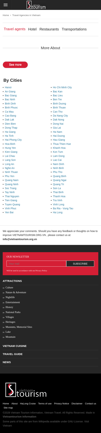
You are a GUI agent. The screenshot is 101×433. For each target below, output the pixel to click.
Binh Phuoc (12, 107)
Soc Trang (11, 188)
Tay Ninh (10, 192)
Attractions (12, 280)
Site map (8, 407)
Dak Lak (10, 119)
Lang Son (11, 160)
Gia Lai (57, 127)
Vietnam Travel (52, 412)
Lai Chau (10, 156)
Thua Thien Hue (62, 143)
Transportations (74, 29)
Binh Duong (60, 103)
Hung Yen (11, 147)
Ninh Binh (59, 168)
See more (15, 64)
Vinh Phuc (11, 208)
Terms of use (44, 403)
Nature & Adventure (16, 292)
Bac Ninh (11, 99)
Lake (8, 332)
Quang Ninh (12, 184)
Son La (57, 188)
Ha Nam (58, 131)
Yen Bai (10, 212)
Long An (10, 164)
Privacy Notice (61, 403)
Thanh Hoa (60, 196)
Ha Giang (11, 131)
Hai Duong (59, 135)
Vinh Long (59, 204)
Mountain (10, 337)
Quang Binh (60, 176)
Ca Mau (10, 111)
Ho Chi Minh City (63, 87)
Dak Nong (59, 119)
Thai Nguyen (13, 196)
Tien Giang (12, 200)
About (15, 403)
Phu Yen (10, 176)
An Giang (11, 91)
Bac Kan (58, 91)
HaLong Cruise (28, 403)
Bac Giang (11, 95)
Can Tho (58, 111)
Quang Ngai (60, 180)
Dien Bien (11, 123)
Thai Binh (59, 192)
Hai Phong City (14, 139)
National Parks (13, 312)
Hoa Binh (11, 143)
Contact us (90, 403)
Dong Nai (59, 123)
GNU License (75, 421)
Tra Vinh (58, 200)
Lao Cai (58, 160)
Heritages (10, 322)
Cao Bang (11, 115)
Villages (10, 317)
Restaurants (49, 29)
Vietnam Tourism (20, 412)
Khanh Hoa (60, 147)
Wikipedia (43, 421)
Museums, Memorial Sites (19, 327)
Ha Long (58, 212)
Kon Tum (58, 151)
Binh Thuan (60, 107)
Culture (9, 287)
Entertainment (13, 302)
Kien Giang (12, 151)
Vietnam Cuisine (15, 345)
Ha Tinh (10, 135)
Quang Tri (59, 184)
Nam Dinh (59, 164)
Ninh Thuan (12, 172)
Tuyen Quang (13, 204)
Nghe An (10, 168)
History (9, 307)
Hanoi (9, 87)
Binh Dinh (11, 103)
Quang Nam (12, 180)
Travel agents (14, 29)
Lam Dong (59, 156)
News (7, 362)
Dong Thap (12, 127)
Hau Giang (59, 139)
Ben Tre (58, 99)
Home (6, 15)
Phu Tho (58, 172)
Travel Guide (13, 354)
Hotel (32, 29)
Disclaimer (76, 403)
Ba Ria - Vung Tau (64, 208)
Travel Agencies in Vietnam (26, 15)
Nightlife (10, 297)
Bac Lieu (58, 95)
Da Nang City (61, 115)
